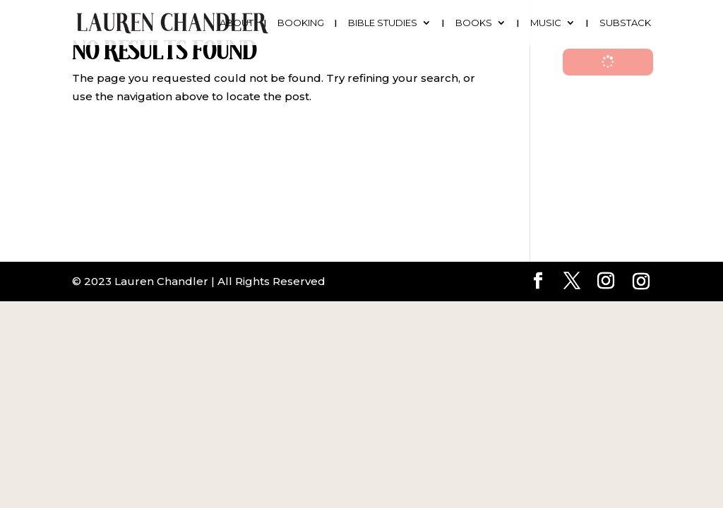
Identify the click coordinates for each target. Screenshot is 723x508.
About (236, 23)
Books (473, 23)
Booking (300, 23)
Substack (625, 23)
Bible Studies (382, 23)
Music (545, 23)
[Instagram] (641, 281)
